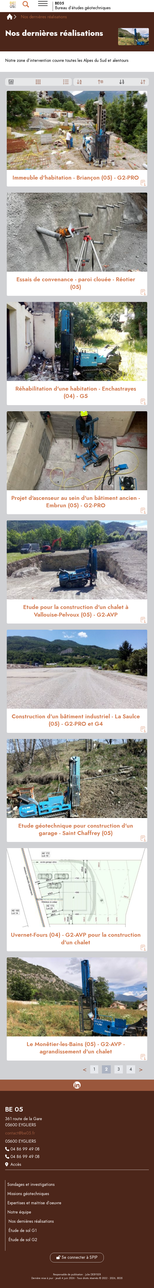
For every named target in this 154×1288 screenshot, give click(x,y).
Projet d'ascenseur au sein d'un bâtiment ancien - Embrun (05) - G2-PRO (75, 501)
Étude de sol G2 (22, 1240)
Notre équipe (19, 1212)
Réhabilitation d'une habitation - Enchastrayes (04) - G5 (75, 392)
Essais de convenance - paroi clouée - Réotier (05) (75, 283)
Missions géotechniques (28, 1194)
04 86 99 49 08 (25, 1149)
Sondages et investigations (31, 1184)
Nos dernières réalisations (31, 1221)
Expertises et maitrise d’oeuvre (34, 1203)
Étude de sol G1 (22, 1231)
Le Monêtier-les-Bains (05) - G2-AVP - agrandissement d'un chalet (76, 1048)
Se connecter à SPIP (76, 1257)
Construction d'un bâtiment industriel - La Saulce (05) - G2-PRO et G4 (76, 720)
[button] (43, 3)
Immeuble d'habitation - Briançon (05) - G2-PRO (76, 177)
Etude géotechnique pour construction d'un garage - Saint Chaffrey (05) (75, 829)
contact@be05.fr (20, 1133)
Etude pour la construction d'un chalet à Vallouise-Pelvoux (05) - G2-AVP (75, 610)
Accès (15, 1164)
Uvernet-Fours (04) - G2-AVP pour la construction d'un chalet (76, 938)
